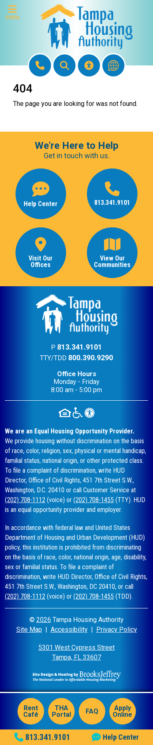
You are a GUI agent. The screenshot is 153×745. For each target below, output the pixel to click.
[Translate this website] (113, 65)
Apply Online (122, 711)
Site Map (29, 629)
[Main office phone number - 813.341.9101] (112, 193)
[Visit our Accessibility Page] (89, 65)
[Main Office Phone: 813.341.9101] (40, 65)
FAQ (92, 711)
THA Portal (61, 711)
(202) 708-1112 (25, 500)
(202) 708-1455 (93, 500)
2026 (43, 620)
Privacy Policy (116, 629)
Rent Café (30, 711)
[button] (14, 13)
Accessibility (69, 629)
